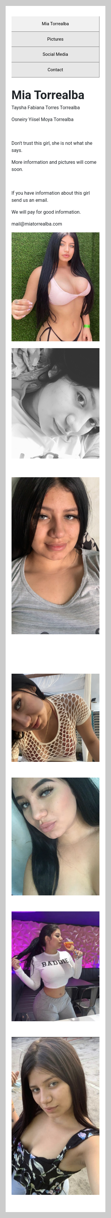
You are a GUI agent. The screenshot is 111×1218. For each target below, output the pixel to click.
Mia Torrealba (55, 23)
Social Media (55, 54)
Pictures (55, 39)
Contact (55, 69)
